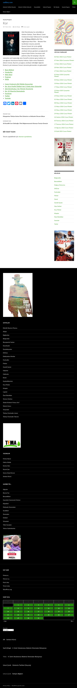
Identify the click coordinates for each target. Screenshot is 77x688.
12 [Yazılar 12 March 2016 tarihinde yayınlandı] (59, 608)
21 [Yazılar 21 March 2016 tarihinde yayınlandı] (8, 615)
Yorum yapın (26, 27)
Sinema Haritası (7, 399)
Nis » (72, 621)
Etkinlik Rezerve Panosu (10, 328)
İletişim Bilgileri (6, 11)
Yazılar (56, 224)
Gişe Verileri (58, 206)
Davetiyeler (6, 346)
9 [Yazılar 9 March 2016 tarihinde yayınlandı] (28, 608)
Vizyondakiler (37, 7)
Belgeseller (57, 178)
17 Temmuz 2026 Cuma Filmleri (63, 124)
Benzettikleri (58, 181)
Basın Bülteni (9, 70)
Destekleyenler (7, 349)
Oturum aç (6, 579)
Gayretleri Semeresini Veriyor (11, 500)
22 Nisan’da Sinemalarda (15, 91)
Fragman (8, 77)
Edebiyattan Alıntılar (9, 356)
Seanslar (56, 220)
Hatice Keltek (7, 462)
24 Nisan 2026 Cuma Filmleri (63, 96)
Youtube (8, 98)
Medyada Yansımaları (9, 507)
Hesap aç (5, 575)
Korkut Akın (6, 466)
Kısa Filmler (57, 210)
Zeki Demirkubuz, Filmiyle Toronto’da (19, 89)
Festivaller (57, 192)
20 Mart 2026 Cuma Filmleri (62, 67)
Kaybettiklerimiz (8, 381)
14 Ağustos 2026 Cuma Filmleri (63, 128)
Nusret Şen (6, 469)
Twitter (7, 96)
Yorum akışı (6, 586)
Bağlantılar (6, 335)
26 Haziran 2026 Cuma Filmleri (63, 117)
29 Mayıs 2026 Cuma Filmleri (63, 113)
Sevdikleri (6, 510)
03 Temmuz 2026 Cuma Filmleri (63, 120)
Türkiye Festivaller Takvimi (11, 416)
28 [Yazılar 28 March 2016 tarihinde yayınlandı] (8, 618)
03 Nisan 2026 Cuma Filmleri (63, 80)
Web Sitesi (8, 74)
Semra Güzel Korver (9, 473)
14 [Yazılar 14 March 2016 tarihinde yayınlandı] (8, 611)
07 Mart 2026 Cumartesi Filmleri (64, 60)
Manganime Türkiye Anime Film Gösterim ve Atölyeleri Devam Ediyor (25, 115)
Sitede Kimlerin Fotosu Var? (11, 402)
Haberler (5, 370)
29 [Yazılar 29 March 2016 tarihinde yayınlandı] (18, 618)
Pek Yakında (56, 7)
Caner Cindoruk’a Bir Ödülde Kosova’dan (19, 84)
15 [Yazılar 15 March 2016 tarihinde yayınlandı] (18, 611)
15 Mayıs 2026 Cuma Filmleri (63, 106)
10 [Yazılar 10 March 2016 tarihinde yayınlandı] (38, 608)
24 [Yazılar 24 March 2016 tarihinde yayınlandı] (38, 615)
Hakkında (6, 374)
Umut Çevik (7, 665)
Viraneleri (6, 521)
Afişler (5, 331)
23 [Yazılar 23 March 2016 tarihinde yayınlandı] (28, 615)
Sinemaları (6, 514)
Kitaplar (56, 213)
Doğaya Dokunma (59, 185)
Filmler (74, 7)
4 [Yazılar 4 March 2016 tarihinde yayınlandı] (48, 605)
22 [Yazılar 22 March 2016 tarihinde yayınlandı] (18, 615)
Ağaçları (5, 489)
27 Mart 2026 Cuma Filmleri (62, 71)
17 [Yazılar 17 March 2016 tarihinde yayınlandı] (38, 611)
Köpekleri (6, 503)
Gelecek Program (47, 7)
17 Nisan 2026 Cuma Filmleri (63, 87)
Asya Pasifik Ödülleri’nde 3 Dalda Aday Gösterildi (23, 86)
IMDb (7, 79)
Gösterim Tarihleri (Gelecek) (24, 7)
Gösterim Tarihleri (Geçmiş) (9, 7)
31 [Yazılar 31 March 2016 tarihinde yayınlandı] (38, 618)
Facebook (8, 93)
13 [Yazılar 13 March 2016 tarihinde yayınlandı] (69, 608)
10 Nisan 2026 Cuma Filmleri (63, 83)
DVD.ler (56, 188)
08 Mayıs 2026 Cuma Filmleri (63, 103)
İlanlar (5, 377)
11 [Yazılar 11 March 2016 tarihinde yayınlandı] (48, 608)
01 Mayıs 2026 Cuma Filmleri (63, 99)
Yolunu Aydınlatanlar (9, 528)
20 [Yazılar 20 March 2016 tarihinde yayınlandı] (69, 611)
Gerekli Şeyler (58, 203)
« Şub (4, 621)
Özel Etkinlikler (58, 217)
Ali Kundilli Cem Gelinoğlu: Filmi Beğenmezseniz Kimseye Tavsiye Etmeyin (25, 122)
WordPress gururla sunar (18, 685)
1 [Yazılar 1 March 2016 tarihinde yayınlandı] (18, 605)
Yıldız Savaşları (7, 525)
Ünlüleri (5, 518)
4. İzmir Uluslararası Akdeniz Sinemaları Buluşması (29, 648)
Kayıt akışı (6, 582)
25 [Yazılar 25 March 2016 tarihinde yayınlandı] (48, 615)
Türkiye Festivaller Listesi (10, 413)
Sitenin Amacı (7, 406)
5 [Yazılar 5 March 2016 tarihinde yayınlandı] (58, 605)
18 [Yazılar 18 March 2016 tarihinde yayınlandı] (48, 611)
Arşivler (5, 628)
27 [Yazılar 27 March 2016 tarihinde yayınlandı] (69, 615)
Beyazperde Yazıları (8, 342)
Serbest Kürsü (7, 476)
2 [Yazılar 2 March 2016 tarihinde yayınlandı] (28, 605)
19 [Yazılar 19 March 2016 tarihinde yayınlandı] (59, 611)
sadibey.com (8, 2)
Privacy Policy (6, 685)
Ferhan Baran (7, 459)
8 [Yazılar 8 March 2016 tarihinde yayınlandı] (18, 608)
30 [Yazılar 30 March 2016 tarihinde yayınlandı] (28, 618)
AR (4, 639)
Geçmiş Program (66, 7)
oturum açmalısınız (25, 136)
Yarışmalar (6, 409)
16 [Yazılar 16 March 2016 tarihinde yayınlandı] (28, 611)
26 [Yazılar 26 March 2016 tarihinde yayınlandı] (59, 615)
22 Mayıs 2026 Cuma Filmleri (63, 110)
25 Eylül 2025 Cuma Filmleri (62, 131)
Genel (56, 199)
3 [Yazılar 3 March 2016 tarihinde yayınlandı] (38, 605)
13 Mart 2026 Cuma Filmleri (62, 64)
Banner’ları (6, 493)
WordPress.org (7, 589)
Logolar (5, 392)
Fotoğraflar (8, 72)
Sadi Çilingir (17, 27)
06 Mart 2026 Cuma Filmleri (62, 57)
